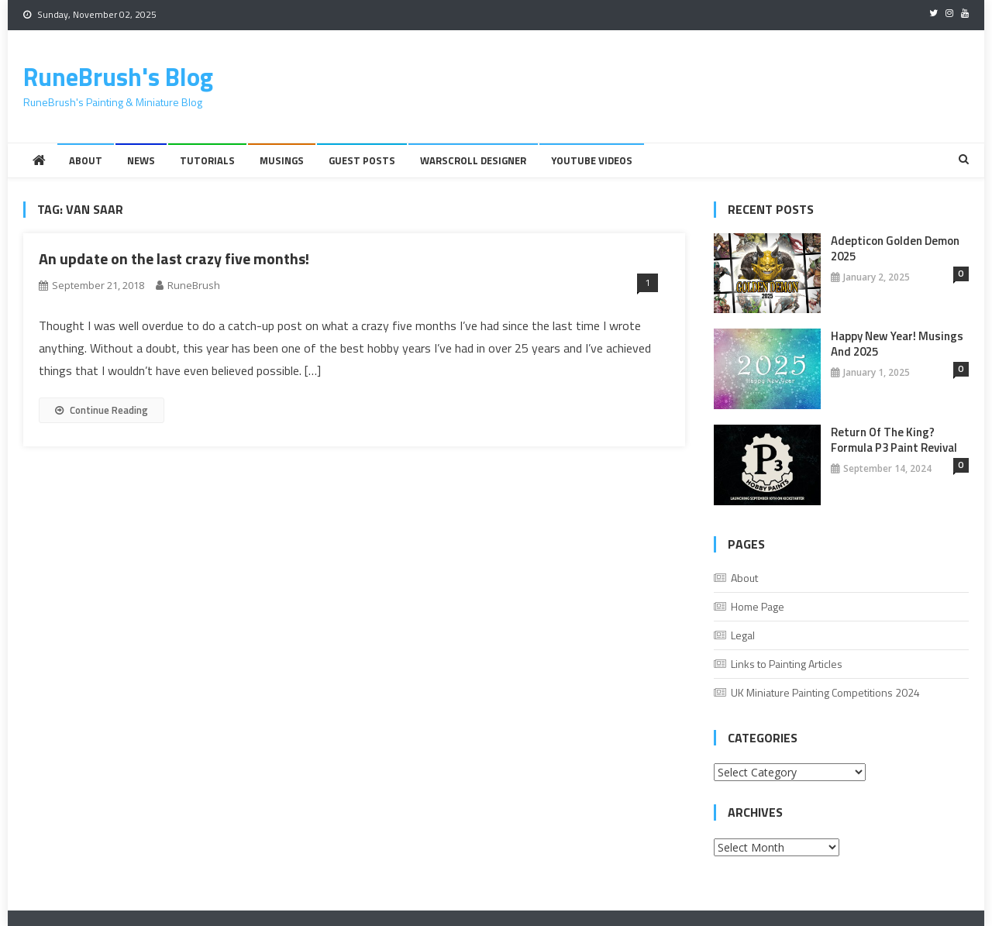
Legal (743, 635)
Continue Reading (101, 410)
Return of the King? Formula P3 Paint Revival (894, 440)
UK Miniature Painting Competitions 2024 (825, 692)
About (85, 160)
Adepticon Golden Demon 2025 (895, 248)
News (141, 160)
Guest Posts (362, 160)
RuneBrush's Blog (118, 76)
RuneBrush (193, 285)
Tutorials (207, 160)
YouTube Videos (591, 160)
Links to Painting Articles (786, 664)
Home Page (757, 606)
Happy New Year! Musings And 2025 (897, 344)
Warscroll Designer (473, 160)
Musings (282, 160)
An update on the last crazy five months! (174, 258)
